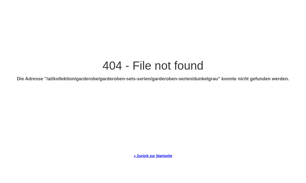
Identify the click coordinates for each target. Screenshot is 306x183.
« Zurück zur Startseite (153, 156)
